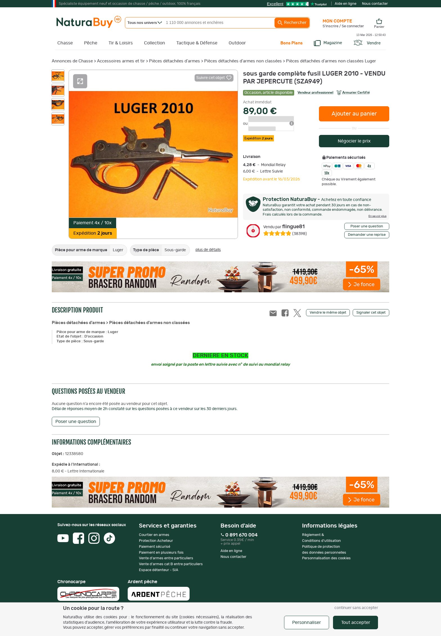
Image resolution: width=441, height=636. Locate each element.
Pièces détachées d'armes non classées (243, 61)
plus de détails (208, 250)
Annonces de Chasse (72, 61)
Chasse (65, 43)
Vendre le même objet (328, 312)
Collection (154, 43)
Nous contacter (375, 4)
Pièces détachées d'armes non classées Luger (331, 61)
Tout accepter (355, 622)
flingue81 (284, 226)
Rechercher (292, 23)
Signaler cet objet (371, 312)
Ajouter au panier (354, 114)
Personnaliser (306, 622)
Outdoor (237, 43)
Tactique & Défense (196, 43)
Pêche (90, 43)
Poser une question (366, 226)
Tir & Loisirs (121, 43)
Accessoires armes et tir (121, 61)
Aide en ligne (345, 4)
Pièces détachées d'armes (174, 61)
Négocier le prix (354, 141)
